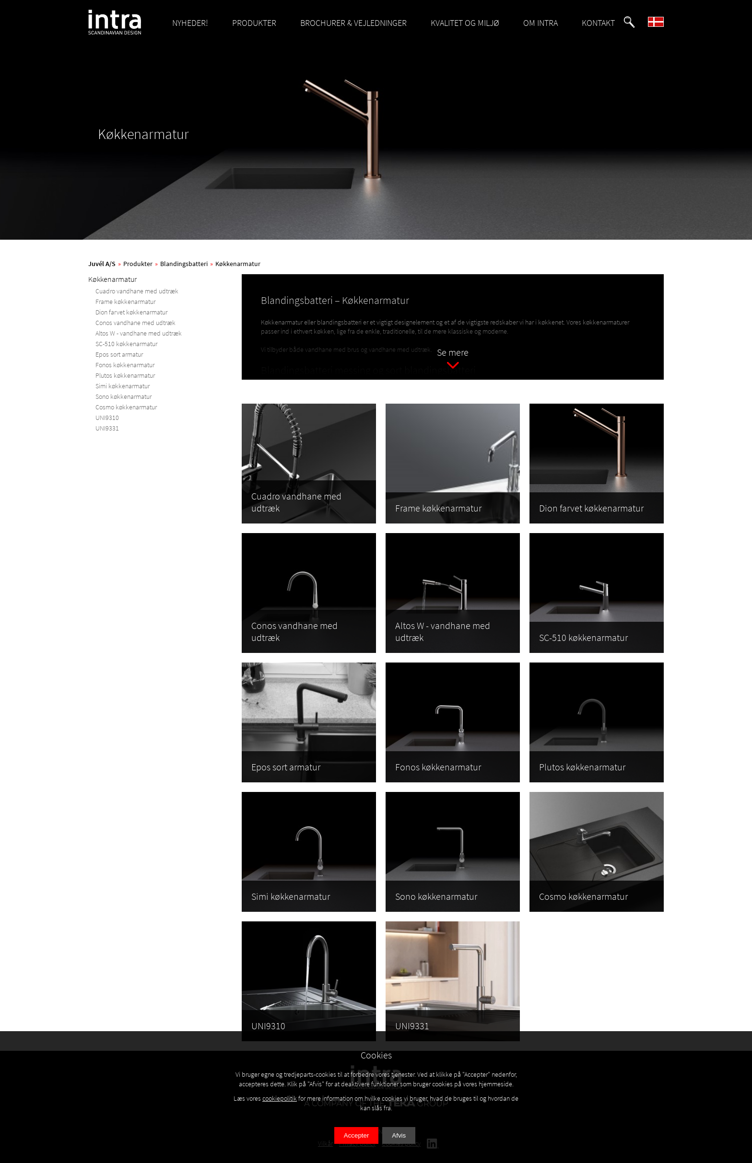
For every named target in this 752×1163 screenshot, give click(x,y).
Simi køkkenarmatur (122, 386)
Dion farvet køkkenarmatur (131, 312)
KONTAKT (598, 22)
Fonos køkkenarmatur (124, 365)
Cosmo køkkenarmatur (126, 407)
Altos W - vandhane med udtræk (138, 333)
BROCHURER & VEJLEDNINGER (353, 22)
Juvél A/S (102, 263)
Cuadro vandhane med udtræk (136, 291)
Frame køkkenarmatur (125, 301)
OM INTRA (540, 22)
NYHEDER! (190, 22)
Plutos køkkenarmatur (125, 375)
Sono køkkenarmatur (123, 396)
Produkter (138, 263)
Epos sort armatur (119, 354)
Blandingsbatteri (184, 263)
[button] (629, 22)
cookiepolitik (279, 1098)
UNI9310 (107, 417)
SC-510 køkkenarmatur (126, 343)
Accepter (356, 1135)
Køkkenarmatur (237, 263)
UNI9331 (107, 428)
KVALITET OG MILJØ (465, 22)
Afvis (399, 1135)
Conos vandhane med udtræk (135, 322)
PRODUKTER (254, 22)
